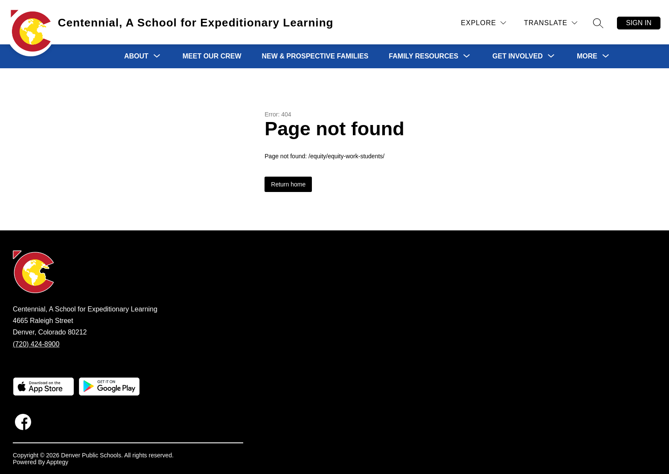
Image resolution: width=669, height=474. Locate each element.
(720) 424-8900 (36, 344)
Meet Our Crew (212, 56)
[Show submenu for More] (587, 56)
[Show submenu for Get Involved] (517, 56)
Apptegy (57, 462)
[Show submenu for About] (136, 56)
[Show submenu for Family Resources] (423, 56)
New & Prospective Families (315, 56)
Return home (288, 184)
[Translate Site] (550, 22)
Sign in (639, 22)
